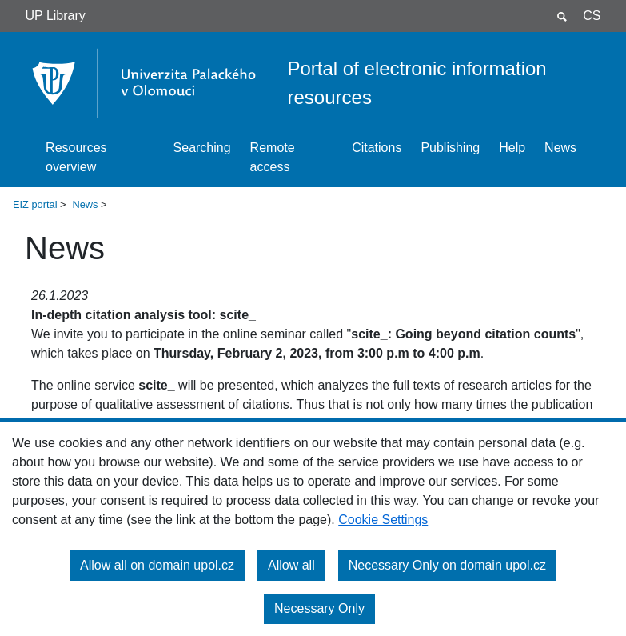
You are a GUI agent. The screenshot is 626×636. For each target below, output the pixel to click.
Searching (202, 147)
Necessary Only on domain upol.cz (447, 565)
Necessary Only (319, 608)
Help (512, 147)
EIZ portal (35, 204)
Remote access (272, 157)
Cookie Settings (383, 519)
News (560, 147)
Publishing (450, 147)
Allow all (291, 565)
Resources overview (76, 157)
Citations (376, 147)
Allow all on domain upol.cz (157, 565)
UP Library (56, 15)
